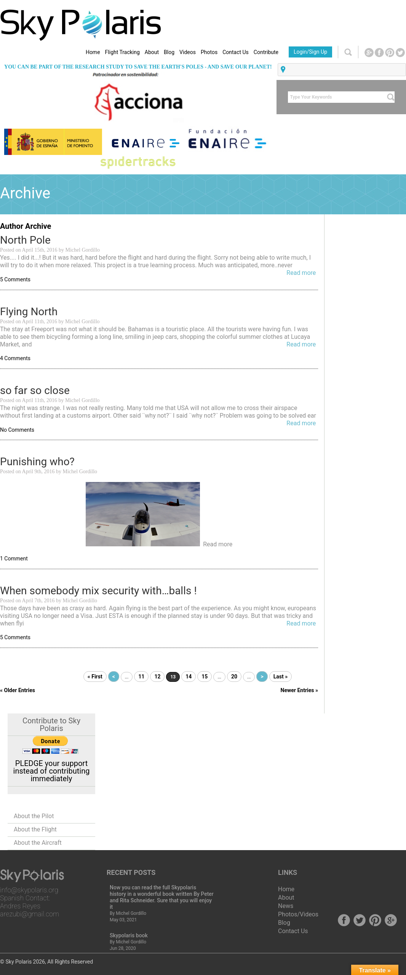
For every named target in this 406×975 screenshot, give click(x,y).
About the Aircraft (38, 842)
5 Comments (15, 279)
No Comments (17, 430)
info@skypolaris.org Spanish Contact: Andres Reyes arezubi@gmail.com (29, 902)
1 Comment (14, 558)
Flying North (29, 311)
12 (157, 676)
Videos (187, 52)
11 (141, 676)
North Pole (25, 240)
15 (204, 676)
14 (188, 676)
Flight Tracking (122, 52)
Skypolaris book (129, 935)
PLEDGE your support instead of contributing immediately (51, 771)
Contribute (266, 52)
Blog (169, 52)
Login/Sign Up (310, 52)
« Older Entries (17, 690)
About (152, 52)
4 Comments (15, 358)
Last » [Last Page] (280, 676)
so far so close (35, 390)
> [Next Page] (262, 676)
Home (93, 52)
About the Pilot (34, 816)
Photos (209, 52)
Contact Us (235, 52)
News (285, 906)
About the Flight (35, 829)
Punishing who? (37, 461)
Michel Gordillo (131, 913)
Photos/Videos (298, 914)
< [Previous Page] (113, 676)
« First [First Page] (95, 676)
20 (234, 676)
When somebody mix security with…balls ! (98, 590)
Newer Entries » (299, 690)
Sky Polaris (18, 962)
